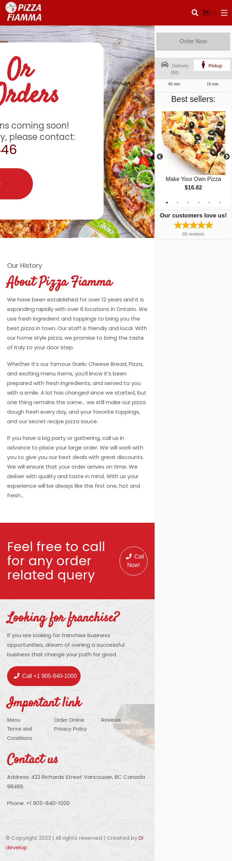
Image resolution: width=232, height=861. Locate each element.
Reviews (111, 720)
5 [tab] (209, 202)
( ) (209, 12)
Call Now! (135, 561)
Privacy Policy (70, 729)
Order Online (69, 720)
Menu (14, 720)
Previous (159, 156)
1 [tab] (166, 202)
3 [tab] (188, 202)
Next (226, 156)
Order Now (193, 41)
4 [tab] (198, 202)
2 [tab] (177, 202)
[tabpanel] (193, 156)
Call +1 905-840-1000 (45, 676)
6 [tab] (220, 202)
